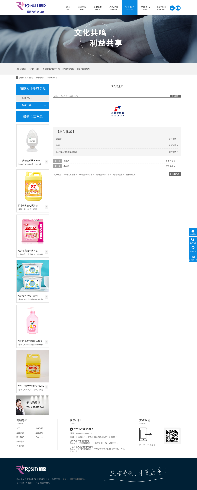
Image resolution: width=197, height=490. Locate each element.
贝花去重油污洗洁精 (28, 205)
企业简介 (82, 8)
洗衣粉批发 (131, 174)
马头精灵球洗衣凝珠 (28, 296)
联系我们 (161, 8)
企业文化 (97, 8)
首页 (68, 8)
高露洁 (66, 161)
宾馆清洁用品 (68, 69)
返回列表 (175, 96)
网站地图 (20, 442)
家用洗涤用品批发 (86, 174)
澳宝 (58, 145)
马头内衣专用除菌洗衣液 (30, 341)
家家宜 (59, 139)
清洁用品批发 (118, 174)
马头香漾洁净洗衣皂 (28, 250)
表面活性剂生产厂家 (51, 69)
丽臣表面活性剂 (83, 69)
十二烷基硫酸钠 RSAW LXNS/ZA (34, 160)
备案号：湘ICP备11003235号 (74, 479)
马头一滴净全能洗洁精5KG (31, 386)
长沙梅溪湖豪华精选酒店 (66, 152)
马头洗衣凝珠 (34, 69)
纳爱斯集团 (52, 77)
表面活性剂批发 (70, 174)
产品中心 (113, 8)
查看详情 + (170, 161)
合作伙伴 (129, 8)
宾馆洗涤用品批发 (103, 174)
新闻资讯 (145, 8)
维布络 (66, 166)
